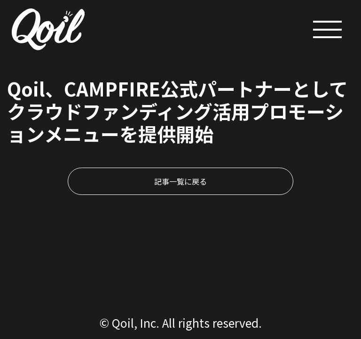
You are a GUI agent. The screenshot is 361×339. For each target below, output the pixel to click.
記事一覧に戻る (180, 181)
